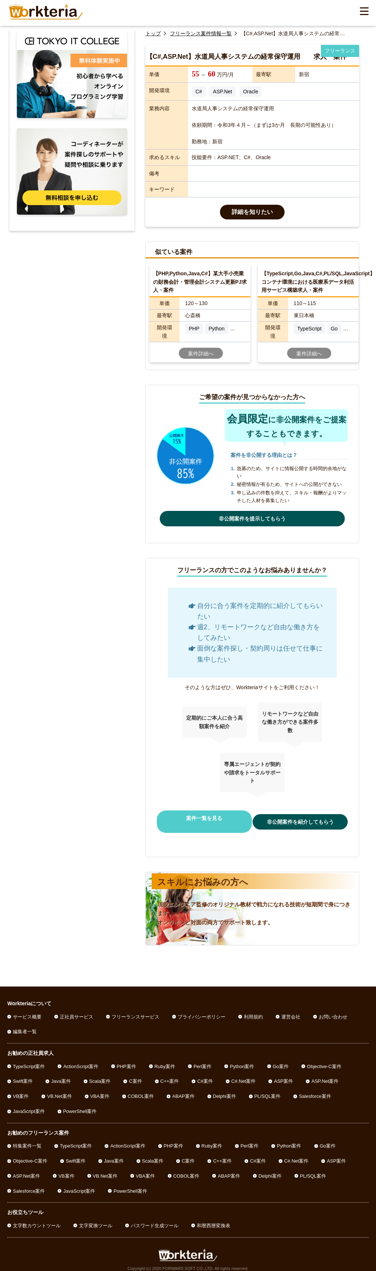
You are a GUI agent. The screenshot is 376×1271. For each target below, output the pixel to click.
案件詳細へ (201, 354)
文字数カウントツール (37, 1218)
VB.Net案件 (59, 1089)
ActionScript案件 (80, 1059)
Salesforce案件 (315, 1089)
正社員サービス (76, 1010)
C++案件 (169, 1074)
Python (217, 329)
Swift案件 (23, 1074)
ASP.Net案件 (325, 1074)
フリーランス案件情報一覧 (201, 33)
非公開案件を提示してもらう (252, 519)
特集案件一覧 (27, 1139)
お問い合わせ (333, 1010)
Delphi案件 (224, 1089)
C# (198, 91)
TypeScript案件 (29, 1059)
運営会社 (290, 1010)
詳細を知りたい (252, 212)
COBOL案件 (141, 1089)
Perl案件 (203, 1059)
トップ (153, 33)
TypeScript (309, 329)
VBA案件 (99, 1089)
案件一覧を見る (202, 818)
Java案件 (60, 1074)
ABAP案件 (183, 1089)
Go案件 (281, 1059)
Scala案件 (100, 1074)
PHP (194, 329)
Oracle (250, 91)
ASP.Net (222, 91)
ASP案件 (283, 1074)
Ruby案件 (165, 1059)
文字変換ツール (95, 1218)
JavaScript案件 (29, 1104)
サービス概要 (27, 1010)
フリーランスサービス (135, 1010)
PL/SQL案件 (267, 1089)
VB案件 (21, 1089)
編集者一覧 (25, 1025)
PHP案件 (126, 1059)
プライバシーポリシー (201, 1010)
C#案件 (205, 1074)
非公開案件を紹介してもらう (303, 818)
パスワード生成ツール (154, 1218)
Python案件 (242, 1059)
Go (334, 329)
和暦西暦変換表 (213, 1218)
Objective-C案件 (324, 1059)
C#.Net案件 (243, 1074)
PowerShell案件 (80, 1104)
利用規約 (253, 1010)
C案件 (135, 1074)
